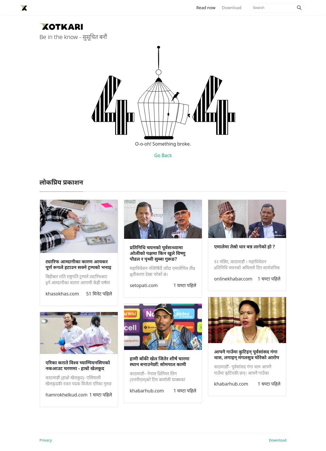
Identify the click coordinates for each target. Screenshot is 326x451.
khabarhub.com (147, 391)
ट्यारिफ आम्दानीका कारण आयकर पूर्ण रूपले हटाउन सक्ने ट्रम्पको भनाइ (78, 264)
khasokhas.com (62, 294)
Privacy (46, 440)
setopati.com (144, 285)
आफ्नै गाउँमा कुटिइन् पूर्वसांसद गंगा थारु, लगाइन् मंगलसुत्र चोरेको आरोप (246, 355)
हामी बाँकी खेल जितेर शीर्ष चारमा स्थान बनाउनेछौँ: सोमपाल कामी (159, 361)
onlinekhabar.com (233, 279)
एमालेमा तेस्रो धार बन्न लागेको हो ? (244, 246)
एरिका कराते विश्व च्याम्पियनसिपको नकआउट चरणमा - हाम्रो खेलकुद (78, 365)
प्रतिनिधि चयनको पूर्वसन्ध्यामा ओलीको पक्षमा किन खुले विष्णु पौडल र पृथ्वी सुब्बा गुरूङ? (158, 253)
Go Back (163, 155)
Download (231, 7)
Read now (207, 7)
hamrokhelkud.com (67, 395)
